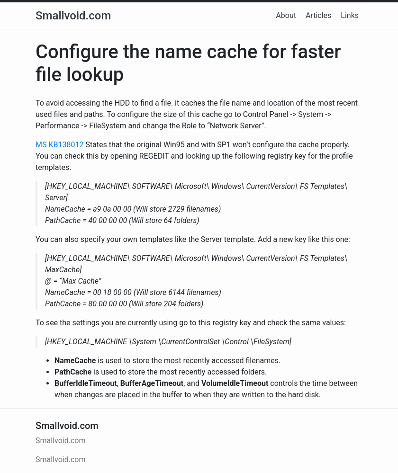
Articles (318, 15)
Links (350, 15)
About (286, 15)
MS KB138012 (59, 144)
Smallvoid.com (73, 15)
